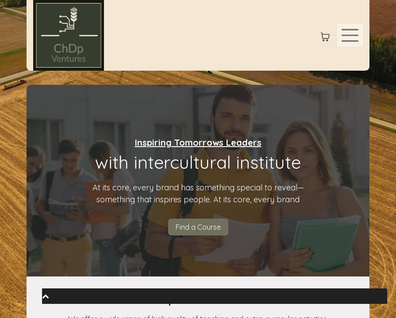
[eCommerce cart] (325, 35)
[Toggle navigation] (350, 35)
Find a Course (198, 227)
